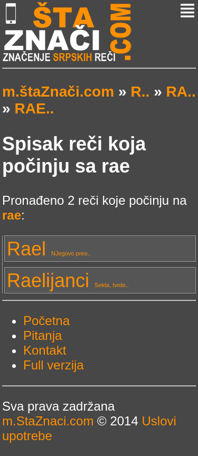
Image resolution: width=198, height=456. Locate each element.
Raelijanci (68, 280)
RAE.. (34, 108)
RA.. (181, 91)
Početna (46, 321)
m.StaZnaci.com (47, 421)
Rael (49, 249)
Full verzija (53, 365)
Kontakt (44, 350)
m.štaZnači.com (58, 91)
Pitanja (42, 335)
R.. (139, 91)
